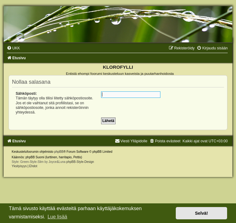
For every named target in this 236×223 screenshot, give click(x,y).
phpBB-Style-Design (80, 161)
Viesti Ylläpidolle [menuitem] (131, 141)
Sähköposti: (26, 93)
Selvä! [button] (201, 213)
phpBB (58, 151)
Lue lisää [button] (57, 216)
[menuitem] (13, 48)
